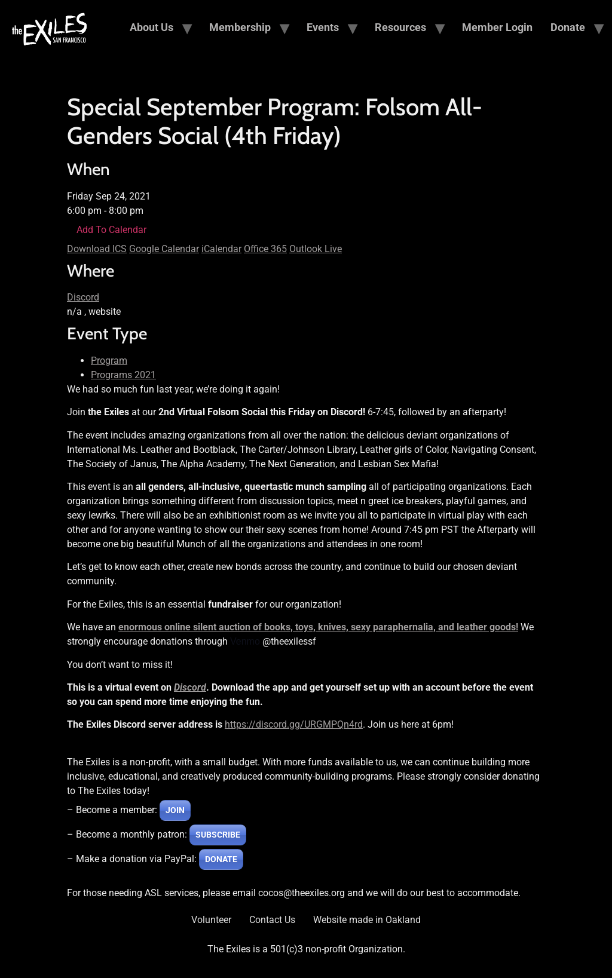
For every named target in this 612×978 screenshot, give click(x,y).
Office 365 (265, 249)
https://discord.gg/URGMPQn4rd (294, 724)
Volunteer (211, 919)
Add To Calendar (111, 229)
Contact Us (272, 919)
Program (109, 360)
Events (323, 27)
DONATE (221, 859)
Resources (400, 27)
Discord (83, 297)
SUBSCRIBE (217, 834)
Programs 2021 (123, 375)
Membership (240, 27)
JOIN (175, 810)
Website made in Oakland (367, 919)
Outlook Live (315, 249)
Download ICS (97, 249)
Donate (567, 27)
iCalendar (221, 249)
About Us (151, 27)
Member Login (497, 27)
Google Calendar (164, 249)
